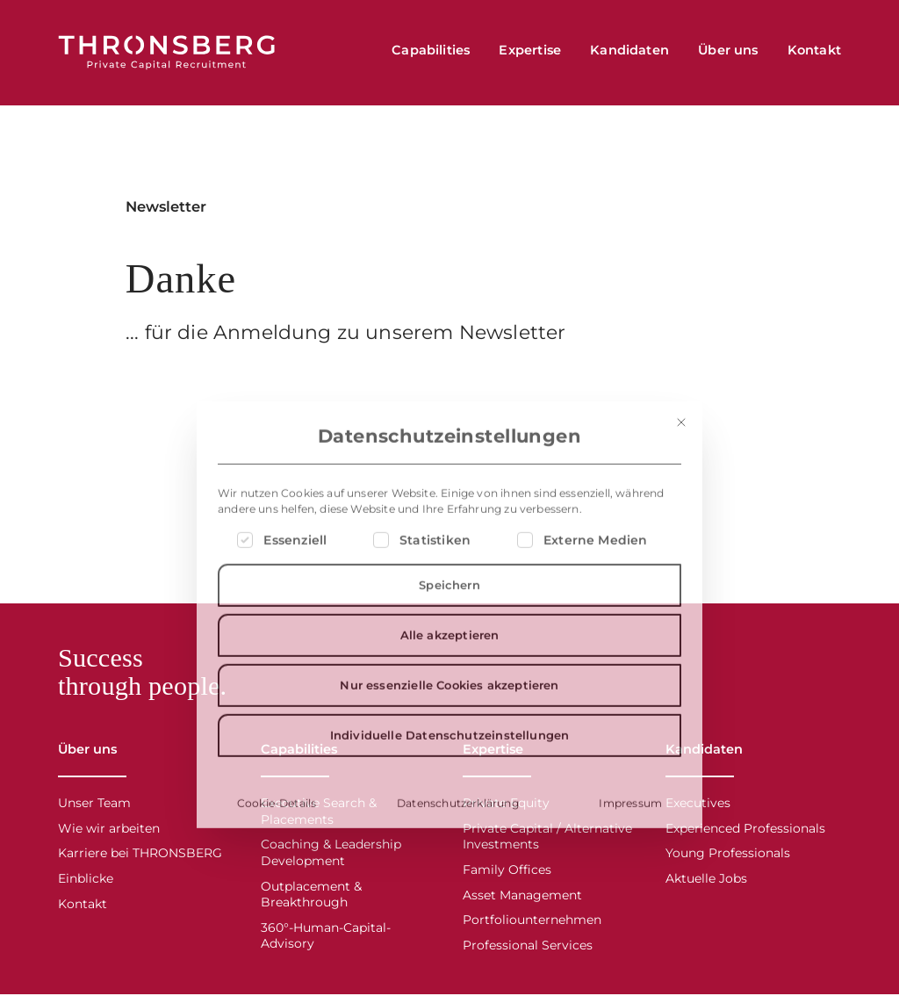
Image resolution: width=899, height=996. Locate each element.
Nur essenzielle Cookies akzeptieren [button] (449, 885)
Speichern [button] (449, 785)
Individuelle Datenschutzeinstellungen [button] (450, 935)
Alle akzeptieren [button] (450, 835)
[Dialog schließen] (681, 623)
